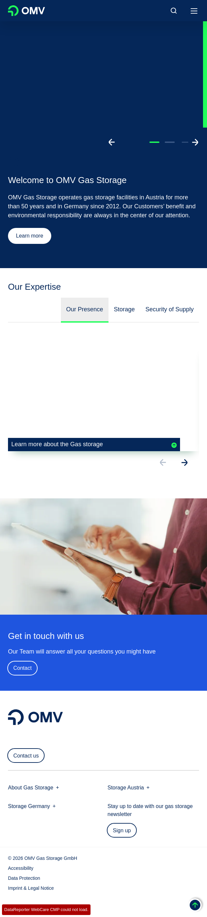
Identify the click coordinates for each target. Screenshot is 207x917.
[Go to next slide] (195, 142)
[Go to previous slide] (111, 142)
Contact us (26, 756)
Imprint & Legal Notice (31, 888)
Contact (22, 669)
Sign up (122, 830)
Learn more (29, 236)
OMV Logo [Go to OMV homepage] (26, 10)
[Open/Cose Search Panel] (174, 11)
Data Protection (24, 878)
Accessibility (20, 868)
